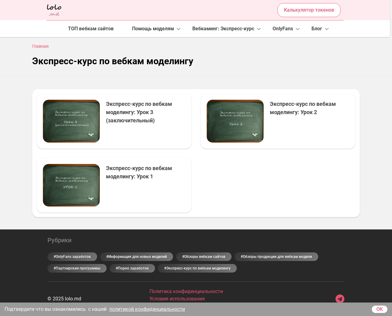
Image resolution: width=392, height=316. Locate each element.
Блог (316, 29)
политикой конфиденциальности (147, 309)
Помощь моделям (153, 29)
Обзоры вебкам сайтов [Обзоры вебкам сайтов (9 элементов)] (204, 257)
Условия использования (177, 299)
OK (379, 309)
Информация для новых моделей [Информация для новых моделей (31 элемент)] (137, 257)
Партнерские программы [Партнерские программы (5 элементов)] (78, 268)
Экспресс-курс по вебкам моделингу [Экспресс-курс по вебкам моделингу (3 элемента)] (198, 268)
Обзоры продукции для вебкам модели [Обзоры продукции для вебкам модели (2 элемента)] (277, 257)
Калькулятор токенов (309, 10)
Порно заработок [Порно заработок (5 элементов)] (133, 268)
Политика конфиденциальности (186, 291)
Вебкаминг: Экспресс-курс (223, 29)
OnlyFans (283, 29)
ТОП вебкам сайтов (91, 29)
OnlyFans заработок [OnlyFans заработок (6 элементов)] (73, 257)
